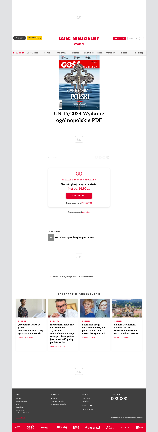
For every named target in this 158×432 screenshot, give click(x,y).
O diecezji (139, 53)
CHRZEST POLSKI (58, 277)
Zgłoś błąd (20, 418)
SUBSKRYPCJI (86, 203)
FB (97, 157)
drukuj (104, 157)
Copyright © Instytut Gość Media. (119, 417)
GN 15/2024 (52, 158)
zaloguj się (134, 38)
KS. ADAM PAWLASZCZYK (86, 277)
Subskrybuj (79, 195)
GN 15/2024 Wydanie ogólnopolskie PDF (74, 237)
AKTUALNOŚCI (33, 53)
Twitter (100, 157)
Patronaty (111, 53)
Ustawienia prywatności (58, 404)
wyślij (108, 157)
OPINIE (47, 53)
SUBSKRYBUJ (119, 38)
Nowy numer (18, 53)
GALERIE (75, 53)
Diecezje (125, 53)
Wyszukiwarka (143, 38)
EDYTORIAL (66, 277)
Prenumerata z (32, 38)
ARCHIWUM (61, 53)
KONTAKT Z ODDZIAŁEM (93, 53)
